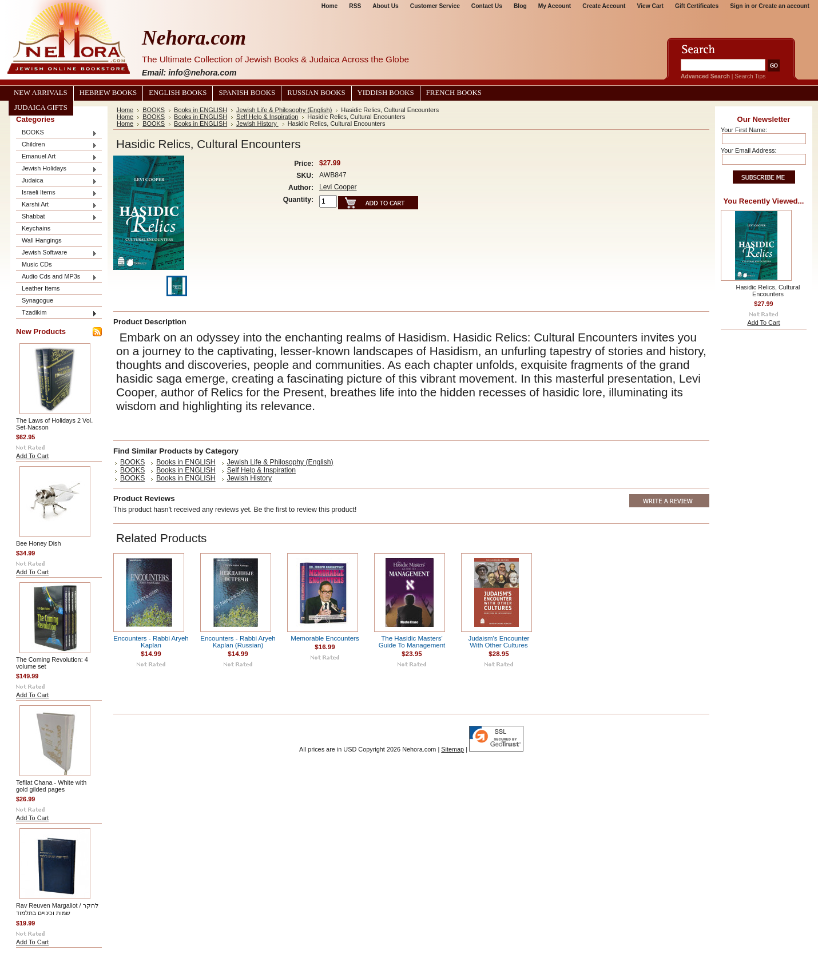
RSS (355, 6)
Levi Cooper (338, 187)
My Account (554, 6)
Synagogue (37, 300)
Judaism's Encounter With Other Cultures (499, 642)
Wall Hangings (42, 240)
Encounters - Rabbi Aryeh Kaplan (151, 642)
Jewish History (257, 123)
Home (329, 6)
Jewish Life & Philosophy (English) (284, 109)
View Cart (650, 6)
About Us (385, 6)
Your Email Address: (749, 150)
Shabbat (56, 217)
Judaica (56, 181)
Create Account (603, 6)
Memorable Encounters (325, 638)
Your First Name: (744, 129)
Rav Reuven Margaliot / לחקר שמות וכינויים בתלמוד (57, 909)
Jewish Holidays (56, 169)
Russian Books (316, 93)
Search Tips (749, 76)
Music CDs (37, 264)
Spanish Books (247, 93)
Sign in (739, 6)
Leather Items (41, 288)
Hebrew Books (108, 93)
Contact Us (486, 6)
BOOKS (56, 133)
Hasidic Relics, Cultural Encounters (768, 290)
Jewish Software (56, 253)
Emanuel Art (56, 157)
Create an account (784, 6)
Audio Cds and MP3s (56, 277)
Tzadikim (56, 313)
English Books (178, 93)
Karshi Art (56, 205)
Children (56, 145)
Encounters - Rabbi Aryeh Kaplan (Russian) (238, 642)
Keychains (36, 228)
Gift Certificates (696, 6)
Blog (520, 6)
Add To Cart (32, 455)
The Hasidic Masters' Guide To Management (412, 642)
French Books (454, 93)
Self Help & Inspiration (267, 116)
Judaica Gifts (40, 108)
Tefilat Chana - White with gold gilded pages (51, 786)
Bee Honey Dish (38, 543)
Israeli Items (56, 193)
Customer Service (435, 6)
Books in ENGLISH (200, 109)
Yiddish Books (386, 93)
